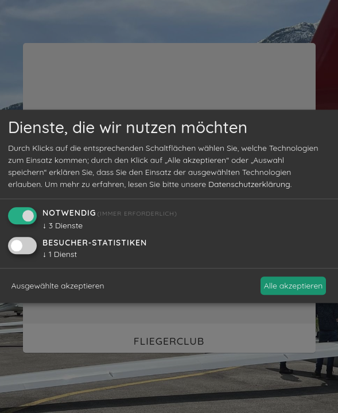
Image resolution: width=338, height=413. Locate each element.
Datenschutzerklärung (249, 185)
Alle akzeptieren (293, 285)
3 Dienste (62, 226)
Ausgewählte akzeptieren (57, 285)
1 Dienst (59, 255)
